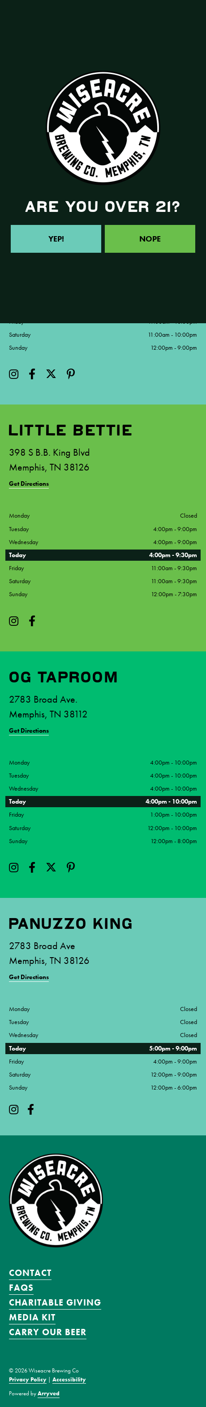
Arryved (49, 1393)
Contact (30, 1273)
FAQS (21, 1287)
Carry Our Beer (47, 1332)
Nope (150, 238)
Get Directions (29, 483)
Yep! (56, 238)
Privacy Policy (28, 1379)
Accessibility (69, 1379)
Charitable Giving (55, 1302)
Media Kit (32, 1317)
